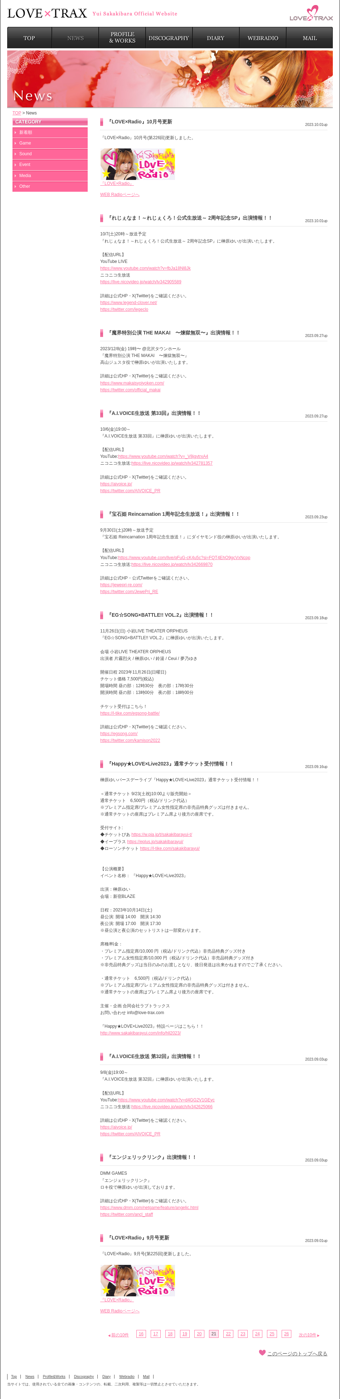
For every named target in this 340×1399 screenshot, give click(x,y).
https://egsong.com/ (118, 733)
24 (257, 1333)
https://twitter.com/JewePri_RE (129, 591)
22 (228, 1333)
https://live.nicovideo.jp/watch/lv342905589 (140, 281)
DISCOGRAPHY (169, 37)
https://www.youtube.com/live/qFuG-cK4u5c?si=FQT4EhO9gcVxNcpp (184, 557)
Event (24, 164)
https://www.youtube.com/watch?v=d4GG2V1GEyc (166, 1099)
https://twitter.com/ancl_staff (126, 1214)
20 (199, 1333)
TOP (29, 37)
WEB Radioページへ (120, 194)
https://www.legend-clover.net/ (128, 302)
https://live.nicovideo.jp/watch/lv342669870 (172, 564)
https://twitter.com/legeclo (124, 309)
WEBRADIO (262, 37)
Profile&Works (54, 1377)
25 (271, 1333)
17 (155, 1333)
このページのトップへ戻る (297, 1353)
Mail (146, 1377)
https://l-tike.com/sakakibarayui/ (170, 848)
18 (170, 1333)
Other (24, 186)
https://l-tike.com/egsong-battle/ (130, 713)
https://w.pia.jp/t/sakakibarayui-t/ (161, 834)
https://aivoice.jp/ (116, 483)
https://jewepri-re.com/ (121, 584)
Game (25, 143)
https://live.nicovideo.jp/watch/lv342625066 (172, 1106)
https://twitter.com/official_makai (130, 389)
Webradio (127, 1377)
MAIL (309, 37)
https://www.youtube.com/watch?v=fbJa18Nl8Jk (145, 268)
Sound (25, 153)
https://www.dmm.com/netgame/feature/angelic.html (149, 1207)
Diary (106, 1377)
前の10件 (120, 1334)
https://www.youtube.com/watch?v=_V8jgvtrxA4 (163, 456)
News (29, 1377)
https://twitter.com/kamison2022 (130, 740)
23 (243, 1333)
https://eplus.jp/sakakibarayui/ (155, 841)
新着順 (25, 132)
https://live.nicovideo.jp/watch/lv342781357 (172, 463)
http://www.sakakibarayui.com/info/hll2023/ (140, 1033)
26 (286, 1333)
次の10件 (307, 1334)
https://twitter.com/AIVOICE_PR (130, 490)
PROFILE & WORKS (122, 37)
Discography (84, 1377)
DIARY (216, 37)
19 (185, 1333)
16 (141, 1333)
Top (14, 1377)
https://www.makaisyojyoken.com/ (132, 383)
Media (25, 175)
